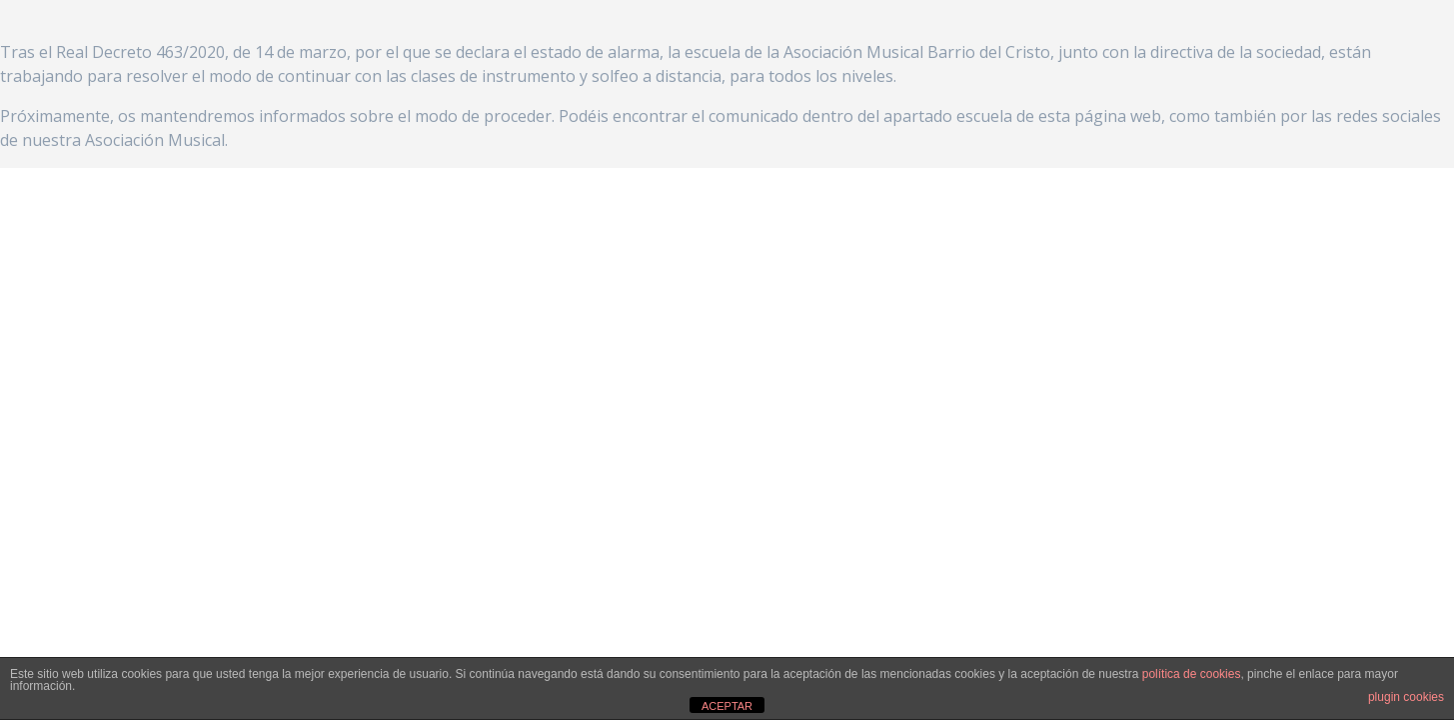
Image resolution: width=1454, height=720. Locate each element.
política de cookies (1191, 674)
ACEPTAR (727, 706)
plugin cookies (1406, 697)
